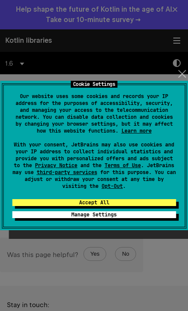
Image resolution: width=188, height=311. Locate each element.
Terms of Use (123, 165)
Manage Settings (94, 214)
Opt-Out (112, 186)
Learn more (136, 130)
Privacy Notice (56, 165)
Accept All (94, 202)
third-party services (67, 172)
